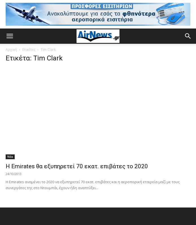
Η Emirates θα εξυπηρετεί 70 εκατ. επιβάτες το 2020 (77, 166)
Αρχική (11, 49)
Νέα (10, 157)
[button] (10, 36)
